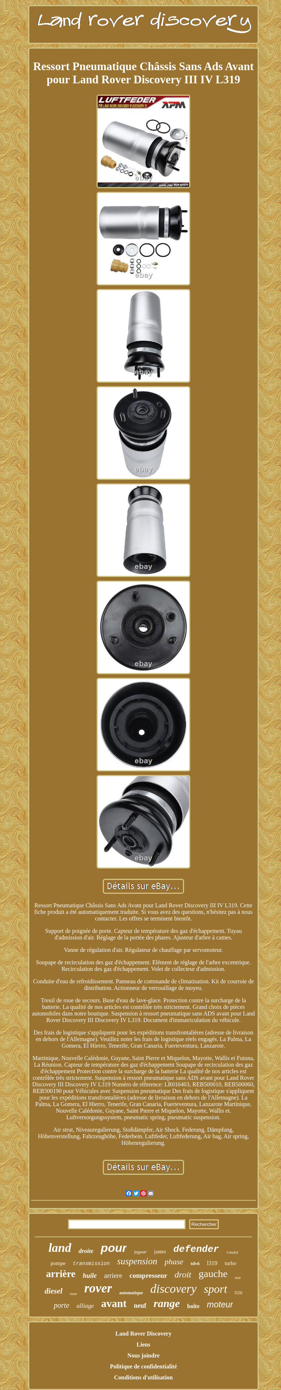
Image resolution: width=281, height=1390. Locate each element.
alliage (85, 1305)
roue (73, 1293)
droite (86, 1250)
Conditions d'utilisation (143, 1377)
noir (238, 1278)
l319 (212, 1263)
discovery (173, 1288)
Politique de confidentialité (143, 1366)
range (167, 1303)
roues (232, 1252)
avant (114, 1303)
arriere (113, 1275)
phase (174, 1261)
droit (183, 1274)
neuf (140, 1305)
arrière (60, 1273)
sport (215, 1289)
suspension (137, 1261)
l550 (238, 1292)
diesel (54, 1291)
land (59, 1247)
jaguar (140, 1251)
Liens (143, 1344)
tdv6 (195, 1263)
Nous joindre (143, 1355)
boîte (193, 1306)
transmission (91, 1263)
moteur (220, 1304)
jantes (160, 1251)
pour (114, 1247)
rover (98, 1288)
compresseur (148, 1275)
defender (196, 1249)
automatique (131, 1292)
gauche (213, 1273)
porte (61, 1305)
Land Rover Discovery (143, 1333)
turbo (230, 1263)
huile (90, 1275)
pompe (57, 1263)
